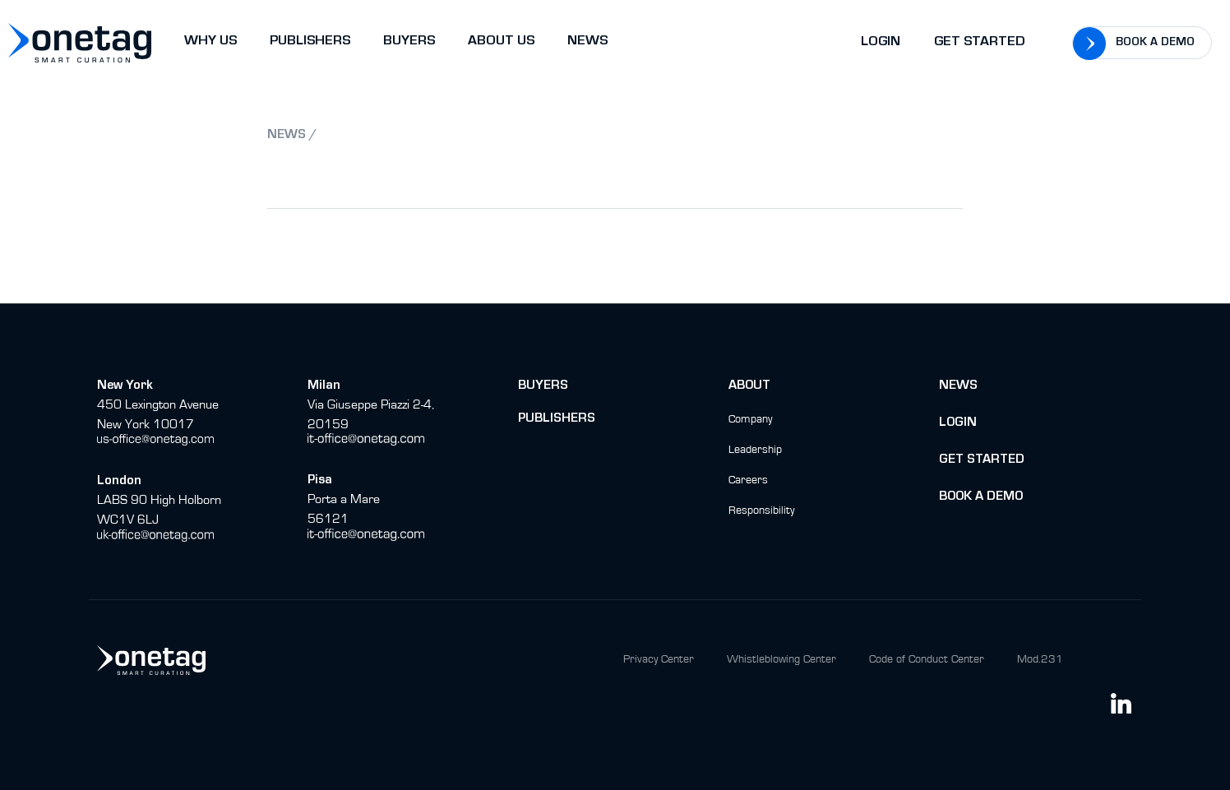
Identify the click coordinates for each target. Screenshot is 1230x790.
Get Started (979, 43)
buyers (543, 386)
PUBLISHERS (310, 42)
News (958, 386)
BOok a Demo (981, 497)
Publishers (556, 419)
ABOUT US (501, 42)
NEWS (587, 42)
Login (880, 43)
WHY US (210, 42)
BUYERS (409, 42)
